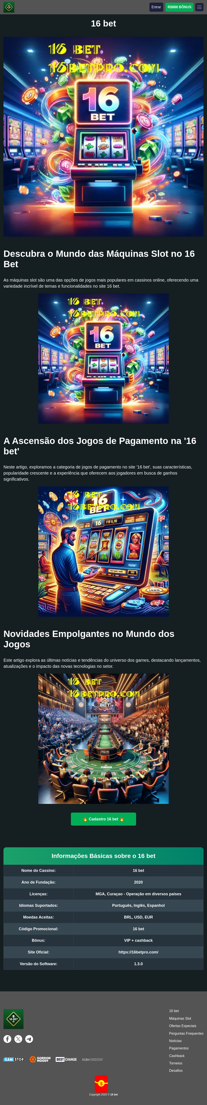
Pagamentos (179, 1048)
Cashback (177, 1056)
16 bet (174, 1011)
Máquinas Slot (180, 1018)
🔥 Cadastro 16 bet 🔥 (103, 819)
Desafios (176, 1070)
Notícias (175, 1041)
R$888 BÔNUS (179, 7)
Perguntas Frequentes (186, 1033)
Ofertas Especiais (182, 1026)
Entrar (156, 7)
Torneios (175, 1063)
